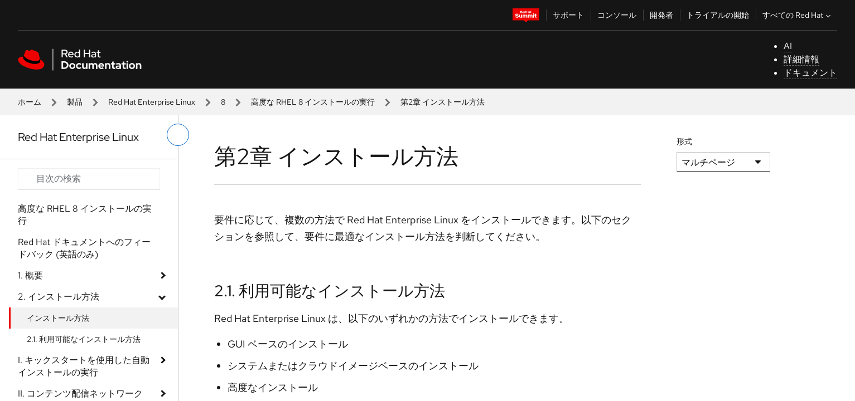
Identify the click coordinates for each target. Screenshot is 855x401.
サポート (568, 15)
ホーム (29, 102)
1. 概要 (30, 275)
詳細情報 (801, 59)
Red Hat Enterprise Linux (151, 102)
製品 (75, 102)
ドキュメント (810, 73)
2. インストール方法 (58, 296)
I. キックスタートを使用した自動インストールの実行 (83, 366)
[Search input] (89, 178)
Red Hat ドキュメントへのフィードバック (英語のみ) (84, 248)
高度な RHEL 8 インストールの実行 (313, 102)
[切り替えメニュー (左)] (178, 135)
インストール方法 (58, 318)
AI (788, 46)
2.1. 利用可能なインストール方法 (84, 339)
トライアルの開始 (718, 15)
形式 (684, 141)
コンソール (616, 15)
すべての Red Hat (797, 15)
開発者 (661, 15)
